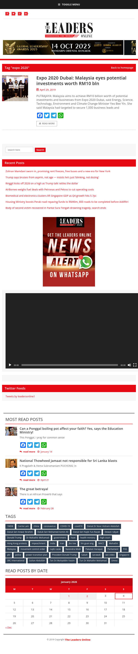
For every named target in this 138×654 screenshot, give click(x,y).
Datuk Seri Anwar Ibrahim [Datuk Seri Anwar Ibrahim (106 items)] (20, 531)
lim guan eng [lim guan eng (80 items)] (87, 543)
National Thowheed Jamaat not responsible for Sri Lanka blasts (68, 461)
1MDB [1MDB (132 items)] (10, 526)
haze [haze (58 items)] (73, 537)
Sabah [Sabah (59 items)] (85, 554)
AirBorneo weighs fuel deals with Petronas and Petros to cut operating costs (50, 189)
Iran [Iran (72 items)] (62, 543)
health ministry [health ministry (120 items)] (88, 537)
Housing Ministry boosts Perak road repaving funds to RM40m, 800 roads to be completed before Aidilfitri (67, 201)
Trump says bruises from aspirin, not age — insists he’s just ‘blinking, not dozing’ (52, 177)
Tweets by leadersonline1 (20, 396)
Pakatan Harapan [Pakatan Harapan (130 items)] (94, 549)
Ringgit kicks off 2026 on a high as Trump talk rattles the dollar (42, 183)
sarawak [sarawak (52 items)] (97, 554)
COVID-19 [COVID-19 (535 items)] (65, 526)
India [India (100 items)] (52, 543)
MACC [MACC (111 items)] (102, 543)
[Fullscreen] (135, 365)
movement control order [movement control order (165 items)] (33, 549)
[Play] (10, 365)
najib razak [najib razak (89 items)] (55, 549)
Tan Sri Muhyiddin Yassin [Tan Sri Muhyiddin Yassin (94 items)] (62, 560)
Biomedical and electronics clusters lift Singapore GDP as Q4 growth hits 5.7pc (51, 195)
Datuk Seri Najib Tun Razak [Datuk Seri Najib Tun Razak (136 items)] (86, 531)
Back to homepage (122, 67)
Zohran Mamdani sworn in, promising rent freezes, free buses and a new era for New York (58, 171)
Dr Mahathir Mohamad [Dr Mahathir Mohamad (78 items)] (37, 537)
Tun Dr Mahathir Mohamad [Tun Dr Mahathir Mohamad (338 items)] (93, 560)
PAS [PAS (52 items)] (125, 549)
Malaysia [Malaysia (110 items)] (11, 549)
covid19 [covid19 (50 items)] (79, 526)
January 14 (44, 452)
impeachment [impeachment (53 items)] (38, 543)
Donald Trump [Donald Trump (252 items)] (14, 537)
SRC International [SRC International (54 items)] (15, 560)
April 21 (43, 480)
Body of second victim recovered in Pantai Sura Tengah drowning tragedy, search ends (56, 207)
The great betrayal (34, 489)
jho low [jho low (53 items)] (72, 543)
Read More (47, 123)
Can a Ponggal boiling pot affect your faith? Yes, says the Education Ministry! (71, 430)
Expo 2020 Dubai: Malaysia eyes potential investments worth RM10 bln (82, 80)
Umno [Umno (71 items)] (115, 560)
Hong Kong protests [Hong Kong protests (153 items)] (17, 543)
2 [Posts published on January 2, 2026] (87, 596)
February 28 (45, 508)
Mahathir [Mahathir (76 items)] (114, 543)
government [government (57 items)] (60, 537)
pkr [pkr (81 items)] (8, 554)
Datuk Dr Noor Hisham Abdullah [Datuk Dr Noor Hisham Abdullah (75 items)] (104, 526)
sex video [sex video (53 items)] (110, 554)
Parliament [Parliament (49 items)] (113, 549)
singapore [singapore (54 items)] (125, 554)
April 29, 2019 (46, 89)
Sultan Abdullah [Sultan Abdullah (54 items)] (37, 560)
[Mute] (129, 365)
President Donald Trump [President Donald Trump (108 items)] (64, 554)
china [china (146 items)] (36, 526)
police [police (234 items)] (18, 554)
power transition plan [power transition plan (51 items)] (37, 554)
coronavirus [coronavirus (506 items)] (50, 526)
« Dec (8, 627)
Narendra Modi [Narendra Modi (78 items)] (73, 549)
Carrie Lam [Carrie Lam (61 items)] (23, 526)
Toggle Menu (69, 4)
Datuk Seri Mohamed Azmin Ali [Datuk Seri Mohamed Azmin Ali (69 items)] (53, 531)
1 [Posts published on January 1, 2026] (69, 596)
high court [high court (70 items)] (105, 537)
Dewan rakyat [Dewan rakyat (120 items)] (112, 531)
